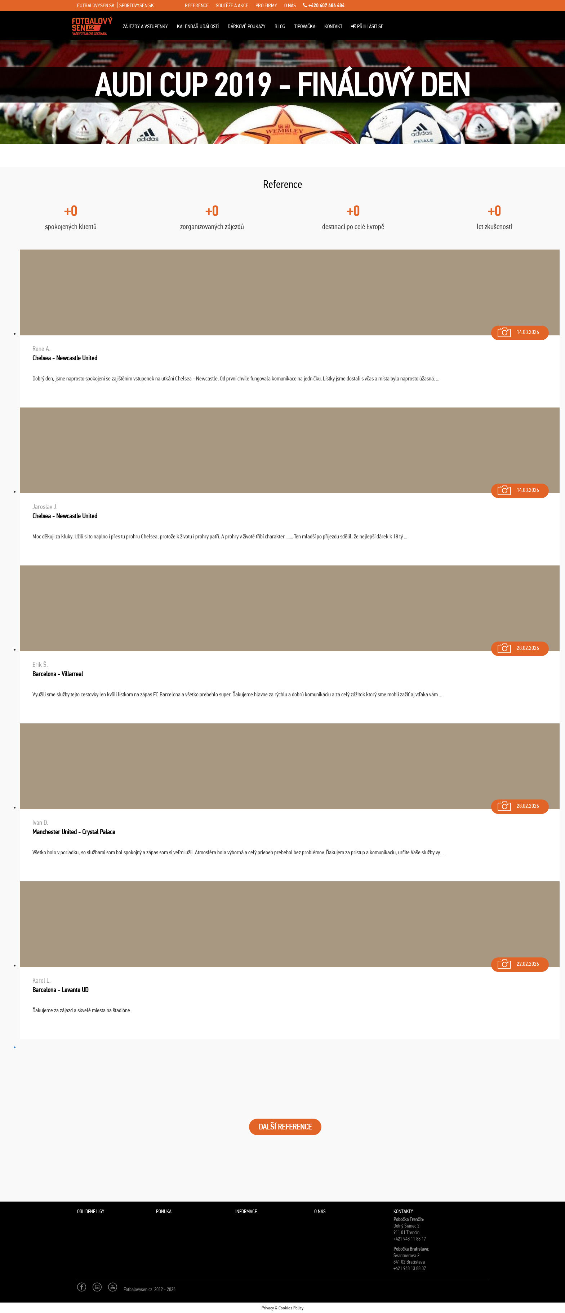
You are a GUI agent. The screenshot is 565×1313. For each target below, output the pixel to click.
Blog (280, 26)
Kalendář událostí (198, 26)
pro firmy (266, 5)
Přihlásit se (367, 26)
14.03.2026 (517, 330)
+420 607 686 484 (323, 5)
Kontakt (333, 26)
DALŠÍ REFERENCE (285, 1126)
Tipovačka (304, 26)
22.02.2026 (517, 962)
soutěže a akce (232, 5)
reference (197, 5)
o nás (290, 5)
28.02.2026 (517, 646)
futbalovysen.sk (96, 5)
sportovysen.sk (136, 5)
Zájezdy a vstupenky (145, 26)
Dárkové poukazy (247, 26)
